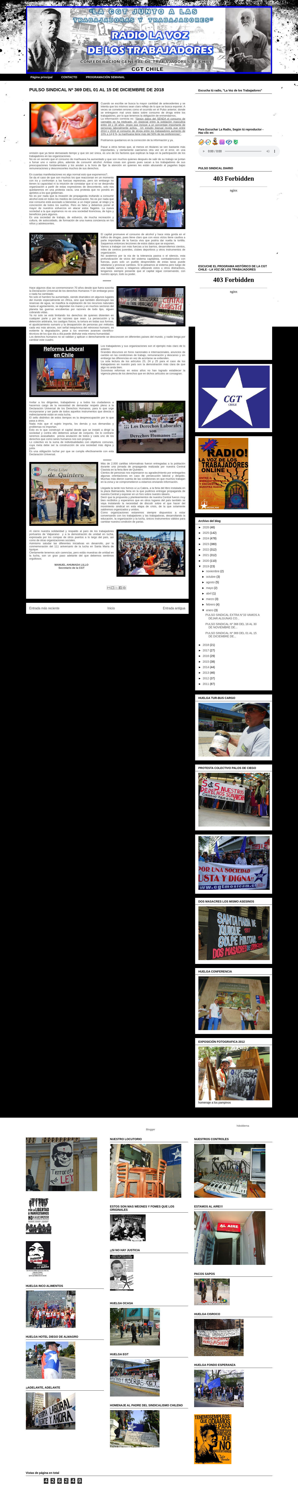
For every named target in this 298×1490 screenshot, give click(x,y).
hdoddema (243, 1125)
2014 (206, 667)
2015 (206, 661)
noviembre (213, 571)
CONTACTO (69, 77)
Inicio (111, 608)
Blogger (150, 1129)
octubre (211, 576)
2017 (206, 650)
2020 (206, 560)
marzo (210, 599)
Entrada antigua (174, 608)
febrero (211, 604)
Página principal (42, 77)
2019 (206, 566)
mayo (210, 588)
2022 (206, 549)
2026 (206, 527)
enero (210, 610)
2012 (206, 678)
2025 (206, 532)
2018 (206, 645)
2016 (206, 656)
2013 (206, 672)
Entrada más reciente (44, 608)
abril (209, 593)
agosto (211, 582)
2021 (206, 555)
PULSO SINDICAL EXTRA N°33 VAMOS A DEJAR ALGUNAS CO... (232, 616)
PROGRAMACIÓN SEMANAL (105, 77)
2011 (206, 683)
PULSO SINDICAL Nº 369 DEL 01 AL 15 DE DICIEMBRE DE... (230, 634)
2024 (206, 538)
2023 (206, 544)
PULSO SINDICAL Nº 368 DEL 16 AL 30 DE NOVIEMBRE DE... (230, 625)
